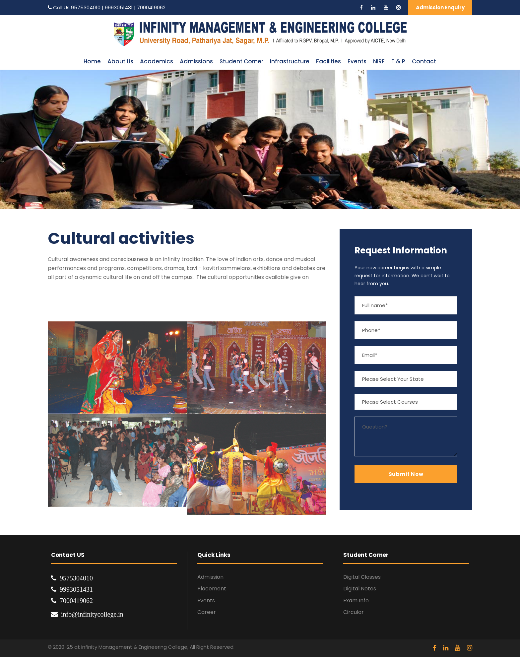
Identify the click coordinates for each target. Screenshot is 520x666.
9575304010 (85, 7)
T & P (398, 61)
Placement (211, 588)
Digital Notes (359, 588)
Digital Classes (362, 577)
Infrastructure (289, 61)
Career (206, 612)
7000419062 (151, 7)
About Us (120, 61)
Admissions (196, 61)
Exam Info (356, 600)
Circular (353, 612)
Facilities (328, 61)
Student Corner (241, 61)
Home (92, 61)
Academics (156, 61)
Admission (210, 577)
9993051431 (119, 7)
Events (357, 61)
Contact (424, 61)
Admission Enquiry (440, 7)
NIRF (379, 61)
